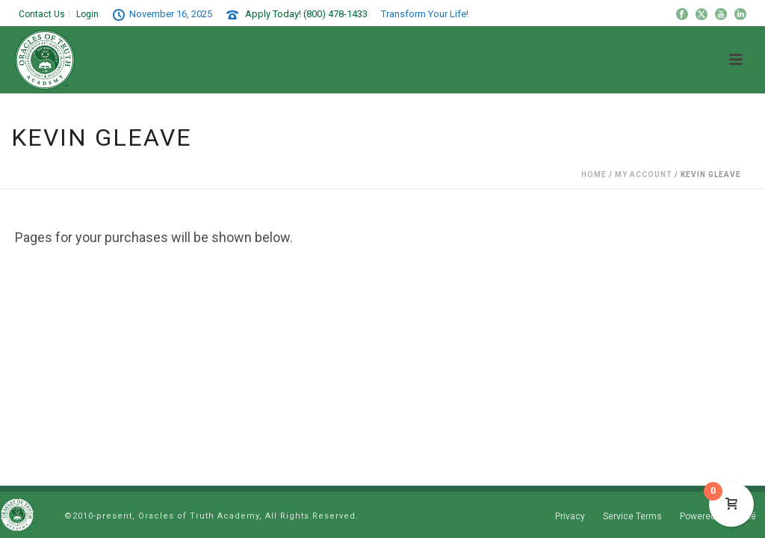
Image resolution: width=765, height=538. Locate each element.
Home (594, 174)
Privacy (570, 516)
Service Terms (632, 516)
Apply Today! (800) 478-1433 (306, 13)
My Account (643, 174)
